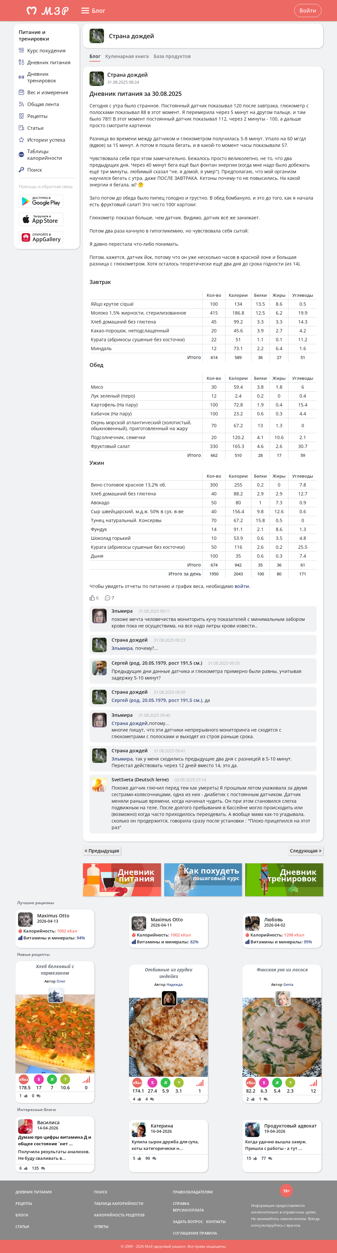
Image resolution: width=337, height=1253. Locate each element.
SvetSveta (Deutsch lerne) (140, 779)
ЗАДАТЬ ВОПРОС (188, 1221)
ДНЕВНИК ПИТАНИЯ (33, 1191)
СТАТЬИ (22, 1226)
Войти (307, 10)
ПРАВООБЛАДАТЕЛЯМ (193, 1191)
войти (242, 586)
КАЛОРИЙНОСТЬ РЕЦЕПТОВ (119, 1214)
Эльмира (122, 611)
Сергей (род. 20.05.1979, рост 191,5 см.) (157, 663)
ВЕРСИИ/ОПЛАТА (188, 1210)
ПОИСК (100, 1191)
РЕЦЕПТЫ (23, 1203)
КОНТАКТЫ (216, 1221)
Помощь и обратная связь (46, 186)
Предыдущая (102, 851)
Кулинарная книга (127, 56)
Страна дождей (131, 36)
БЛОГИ (21, 1214)
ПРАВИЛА (208, 1233)
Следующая (306, 851)
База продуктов (172, 56)
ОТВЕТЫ (101, 1226)
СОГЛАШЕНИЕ (185, 1233)
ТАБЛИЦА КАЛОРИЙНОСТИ (118, 1203)
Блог (95, 56)
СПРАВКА (181, 1203)
